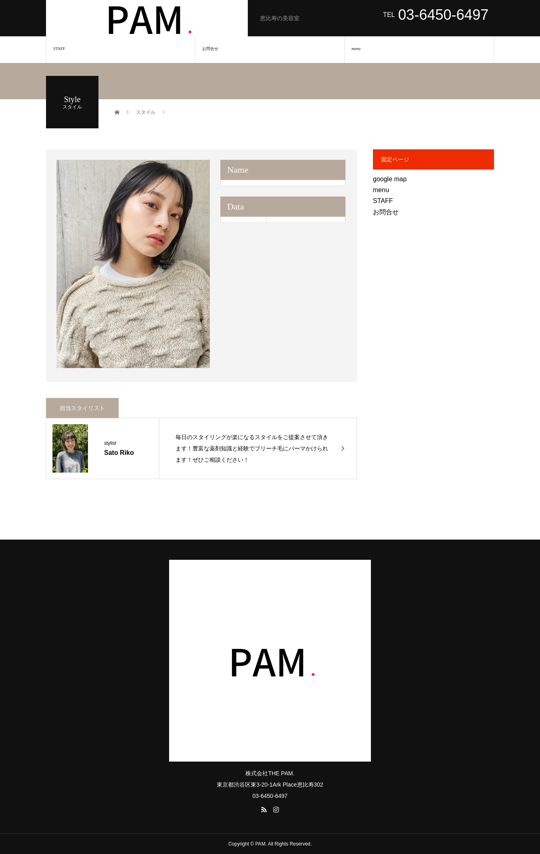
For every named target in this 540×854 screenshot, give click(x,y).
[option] (133, 264)
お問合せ (210, 48)
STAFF (59, 48)
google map (390, 179)
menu (356, 48)
